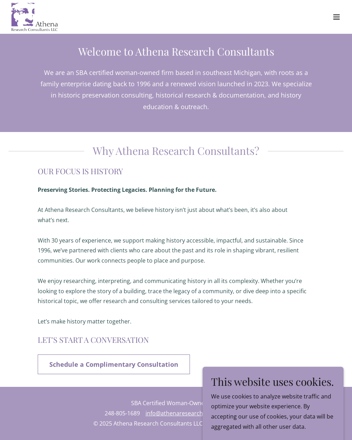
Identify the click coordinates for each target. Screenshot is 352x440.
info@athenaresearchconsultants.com (196, 413)
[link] (34, 17)
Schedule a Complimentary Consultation (113, 364)
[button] (336, 17)
